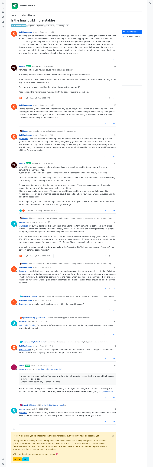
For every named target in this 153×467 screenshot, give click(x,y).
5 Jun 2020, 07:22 (41, 409)
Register (17, 459)
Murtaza (22, 66)
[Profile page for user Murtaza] (14, 68)
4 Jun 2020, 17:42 (46, 346)
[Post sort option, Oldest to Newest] (132, 36)
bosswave (23, 222)
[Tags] (3, 12)
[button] (3, 459)
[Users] (3, 22)
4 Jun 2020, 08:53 (46, 163)
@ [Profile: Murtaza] (23, 138)
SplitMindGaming (25, 32)
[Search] (3, 27)
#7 (115, 267)
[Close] (113, 435)
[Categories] (3, 3)
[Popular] (3, 17)
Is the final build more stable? (48, 369)
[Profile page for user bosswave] (14, 224)
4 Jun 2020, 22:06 (45, 366)
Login (25, 459)
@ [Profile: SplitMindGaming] (27, 325)
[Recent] (3, 8)
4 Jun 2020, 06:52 (47, 105)
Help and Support (18, 26)
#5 (115, 163)
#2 (115, 66)
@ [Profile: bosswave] (24, 304)
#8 (115, 300)
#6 (115, 222)
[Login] (150, 3)
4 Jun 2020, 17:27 (41, 222)
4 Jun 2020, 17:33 (46, 300)
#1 (115, 32)
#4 (115, 135)
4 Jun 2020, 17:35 (41, 322)
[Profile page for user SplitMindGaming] (14, 34)
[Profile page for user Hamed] (14, 367)
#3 (115, 105)
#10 (115, 346)
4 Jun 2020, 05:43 (46, 66)
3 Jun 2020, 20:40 (47, 32)
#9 (115, 322)
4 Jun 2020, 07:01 (46, 135)
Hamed (21, 366)
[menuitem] (150, 3)
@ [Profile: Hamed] (23, 412)
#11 (115, 366)
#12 (115, 409)
